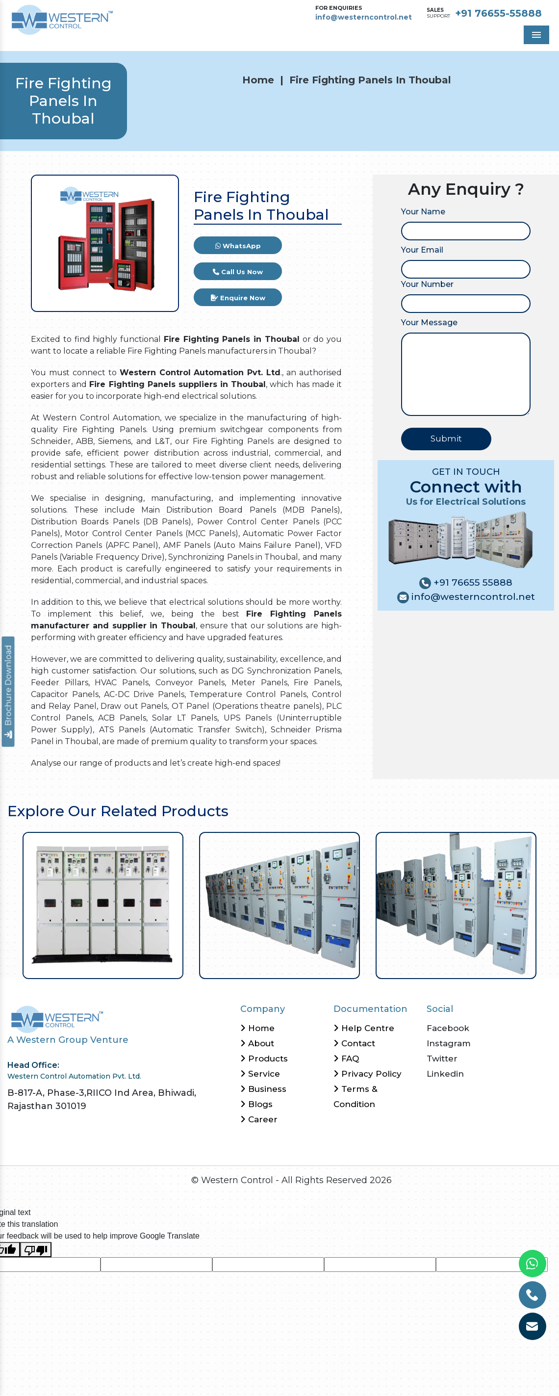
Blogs (256, 1104)
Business (263, 1089)
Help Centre (363, 1028)
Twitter (442, 1058)
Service (260, 1074)
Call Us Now (238, 272)
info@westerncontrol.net (363, 17)
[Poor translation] (35, 1249)
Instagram (449, 1043)
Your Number (427, 284)
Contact (354, 1043)
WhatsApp (238, 246)
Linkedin (445, 1074)
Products (264, 1058)
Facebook (448, 1028)
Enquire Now (238, 298)
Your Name (423, 211)
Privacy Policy (367, 1074)
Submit (446, 438)
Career (259, 1119)
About (257, 1043)
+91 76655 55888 (471, 582)
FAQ (346, 1058)
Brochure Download (8, 692)
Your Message (429, 322)
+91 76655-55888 (498, 13)
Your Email (422, 250)
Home (258, 80)
